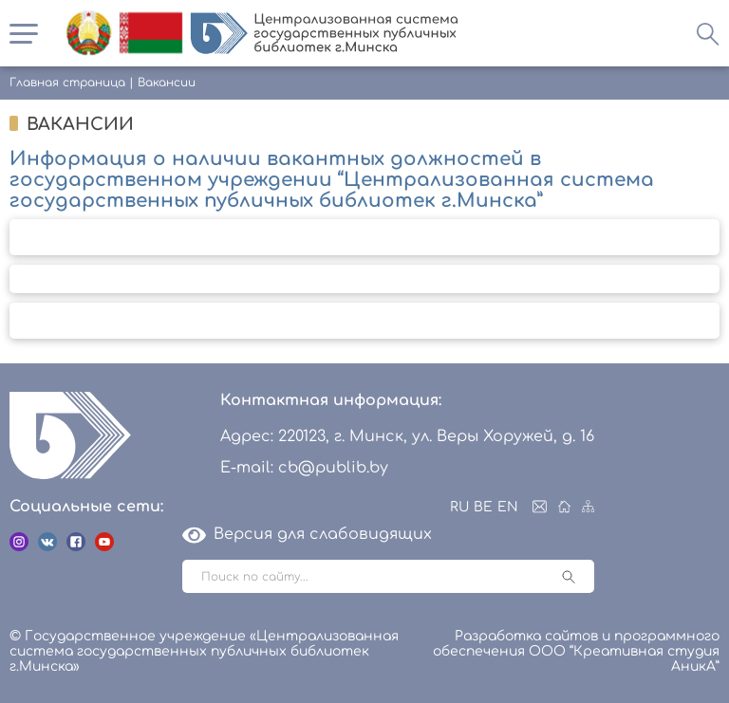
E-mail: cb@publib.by (304, 467)
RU (459, 507)
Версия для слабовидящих (307, 534)
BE (483, 507)
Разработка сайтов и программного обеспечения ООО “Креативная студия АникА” (576, 651)
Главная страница (67, 82)
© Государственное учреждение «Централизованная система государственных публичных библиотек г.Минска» (204, 651)
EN (507, 507)
